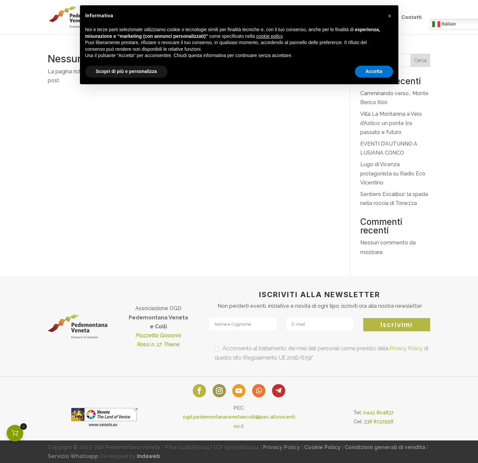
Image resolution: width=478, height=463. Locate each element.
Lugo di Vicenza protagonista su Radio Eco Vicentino (392, 173)
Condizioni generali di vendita (385, 447)
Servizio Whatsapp (73, 456)
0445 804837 (378, 413)
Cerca (420, 60)
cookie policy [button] (269, 36)
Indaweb (148, 456)
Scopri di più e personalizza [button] (126, 71)
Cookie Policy (322, 447)
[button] (389, 16)
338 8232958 (378, 422)
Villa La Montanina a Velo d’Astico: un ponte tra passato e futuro (391, 123)
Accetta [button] (374, 71)
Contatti (411, 17)
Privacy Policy (406, 348)
